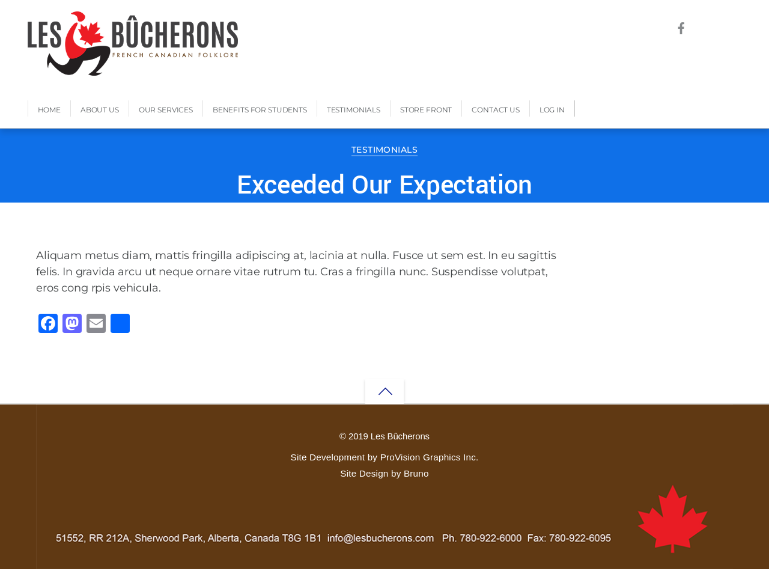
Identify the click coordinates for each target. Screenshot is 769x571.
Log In (552, 111)
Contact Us (496, 111)
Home (49, 111)
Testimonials (353, 111)
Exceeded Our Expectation (384, 187)
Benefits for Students (260, 111)
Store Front (426, 111)
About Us (100, 111)
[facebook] (681, 26)
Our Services (166, 111)
